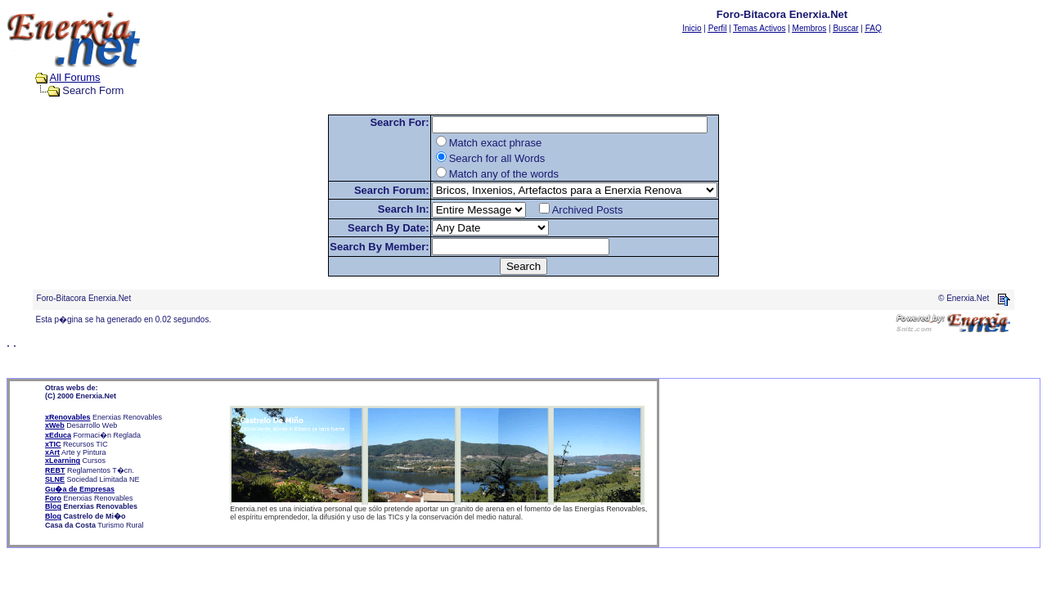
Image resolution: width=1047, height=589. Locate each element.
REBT (55, 470)
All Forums (75, 77)
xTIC (53, 444)
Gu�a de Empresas (80, 489)
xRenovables (68, 417)
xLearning (62, 460)
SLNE (55, 479)
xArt (52, 452)
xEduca (58, 435)
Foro (53, 498)
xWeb (55, 425)
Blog (53, 506)
